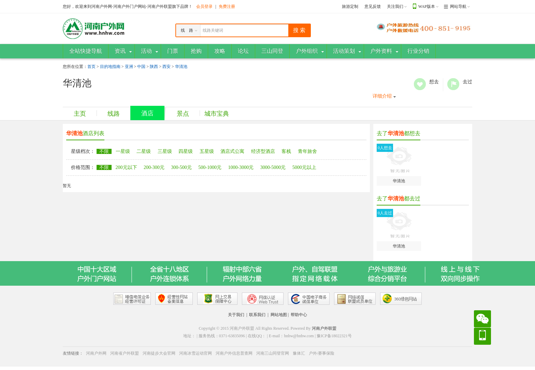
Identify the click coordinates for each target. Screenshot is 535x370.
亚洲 (129, 66)
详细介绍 (382, 96)
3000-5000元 (273, 167)
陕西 (154, 66)
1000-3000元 (241, 167)
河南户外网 (96, 353)
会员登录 (204, 6)
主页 (80, 113)
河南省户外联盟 (124, 353)
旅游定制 (350, 6)
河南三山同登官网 (272, 353)
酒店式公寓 (232, 151)
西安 (166, 66)
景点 (183, 113)
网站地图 (279, 314)
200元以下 (126, 167)
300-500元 (181, 167)
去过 (453, 84)
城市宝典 (216, 113)
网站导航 (458, 6)
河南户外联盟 (324, 328)
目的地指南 (110, 66)
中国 (141, 66)
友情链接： (73, 353)
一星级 (123, 151)
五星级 (207, 151)
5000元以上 (304, 167)
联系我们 (257, 314)
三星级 (165, 151)
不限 (104, 151)
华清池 (181, 66)
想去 (420, 84)
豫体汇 (299, 353)
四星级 (185, 151)
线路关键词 (213, 30)
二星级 (143, 151)
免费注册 (227, 6)
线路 (113, 113)
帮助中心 (299, 314)
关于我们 (236, 314)
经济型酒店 (263, 151)
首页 (91, 66)
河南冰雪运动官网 (195, 353)
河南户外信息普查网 (234, 353)
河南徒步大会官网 (159, 353)
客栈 (286, 151)
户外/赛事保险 (321, 353)
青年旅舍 (307, 151)
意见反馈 (372, 6)
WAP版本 (426, 6)
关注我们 (395, 6)
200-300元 (154, 167)
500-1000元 (209, 167)
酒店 (147, 113)
